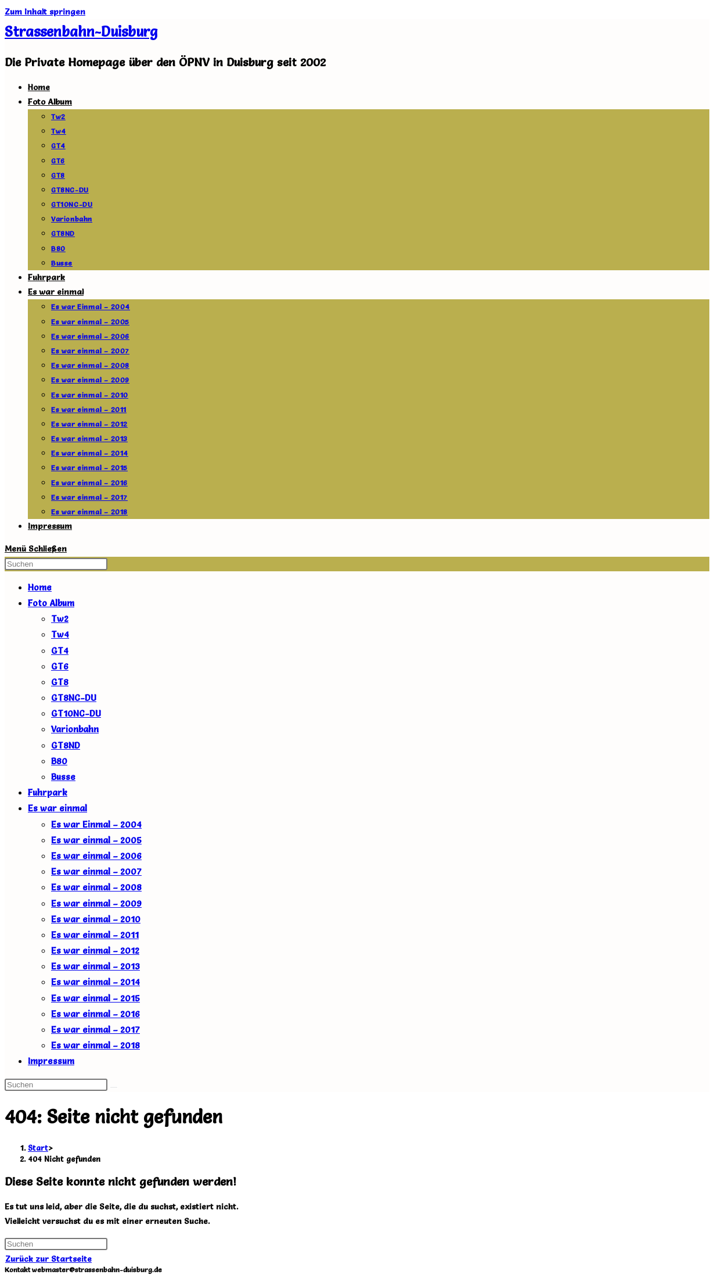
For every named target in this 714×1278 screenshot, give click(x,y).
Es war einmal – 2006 (96, 855)
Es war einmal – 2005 (96, 840)
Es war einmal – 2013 (95, 966)
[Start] (38, 1147)
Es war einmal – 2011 (95, 934)
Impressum (51, 1060)
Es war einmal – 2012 (95, 950)
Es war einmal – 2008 (96, 887)
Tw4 (60, 634)
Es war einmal (57, 808)
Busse (63, 776)
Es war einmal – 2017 (95, 1029)
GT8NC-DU (73, 697)
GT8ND (65, 745)
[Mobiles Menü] (36, 548)
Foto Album (51, 602)
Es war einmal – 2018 (95, 1045)
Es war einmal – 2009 (96, 903)
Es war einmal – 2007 (96, 871)
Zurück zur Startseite (48, 1259)
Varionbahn (75, 729)
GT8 (59, 682)
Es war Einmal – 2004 (96, 824)
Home (40, 587)
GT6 (59, 666)
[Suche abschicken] (114, 1087)
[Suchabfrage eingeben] (56, 564)
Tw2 (59, 618)
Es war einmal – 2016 (95, 1013)
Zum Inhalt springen (45, 11)
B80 (59, 761)
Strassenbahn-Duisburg (81, 31)
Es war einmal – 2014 (95, 981)
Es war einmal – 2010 (95, 919)
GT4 (59, 650)
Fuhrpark (47, 792)
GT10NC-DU (76, 713)
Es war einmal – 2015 (95, 998)
